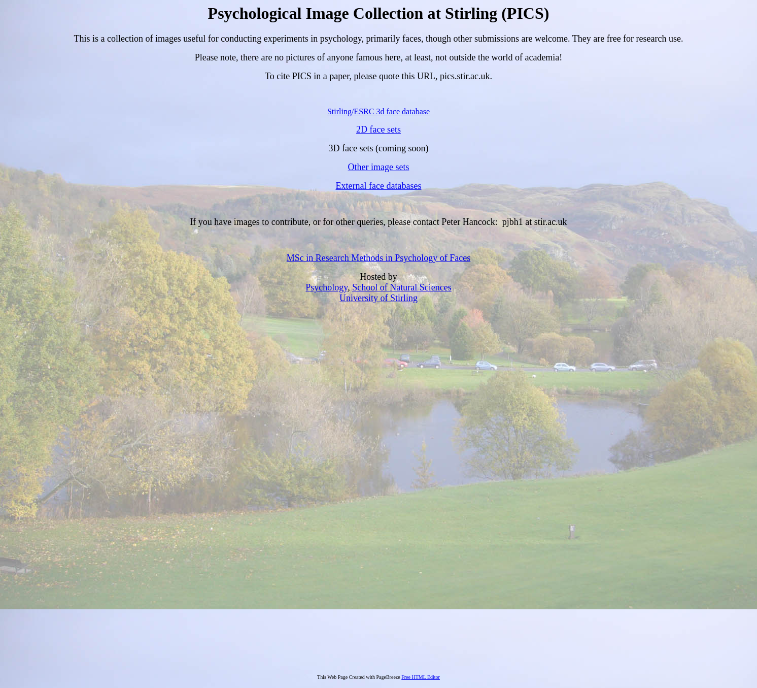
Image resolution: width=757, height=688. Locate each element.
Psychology (326, 287)
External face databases (379, 186)
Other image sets (378, 167)
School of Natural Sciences (401, 287)
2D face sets (378, 129)
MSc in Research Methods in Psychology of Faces (378, 258)
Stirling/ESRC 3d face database (378, 111)
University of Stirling (378, 298)
